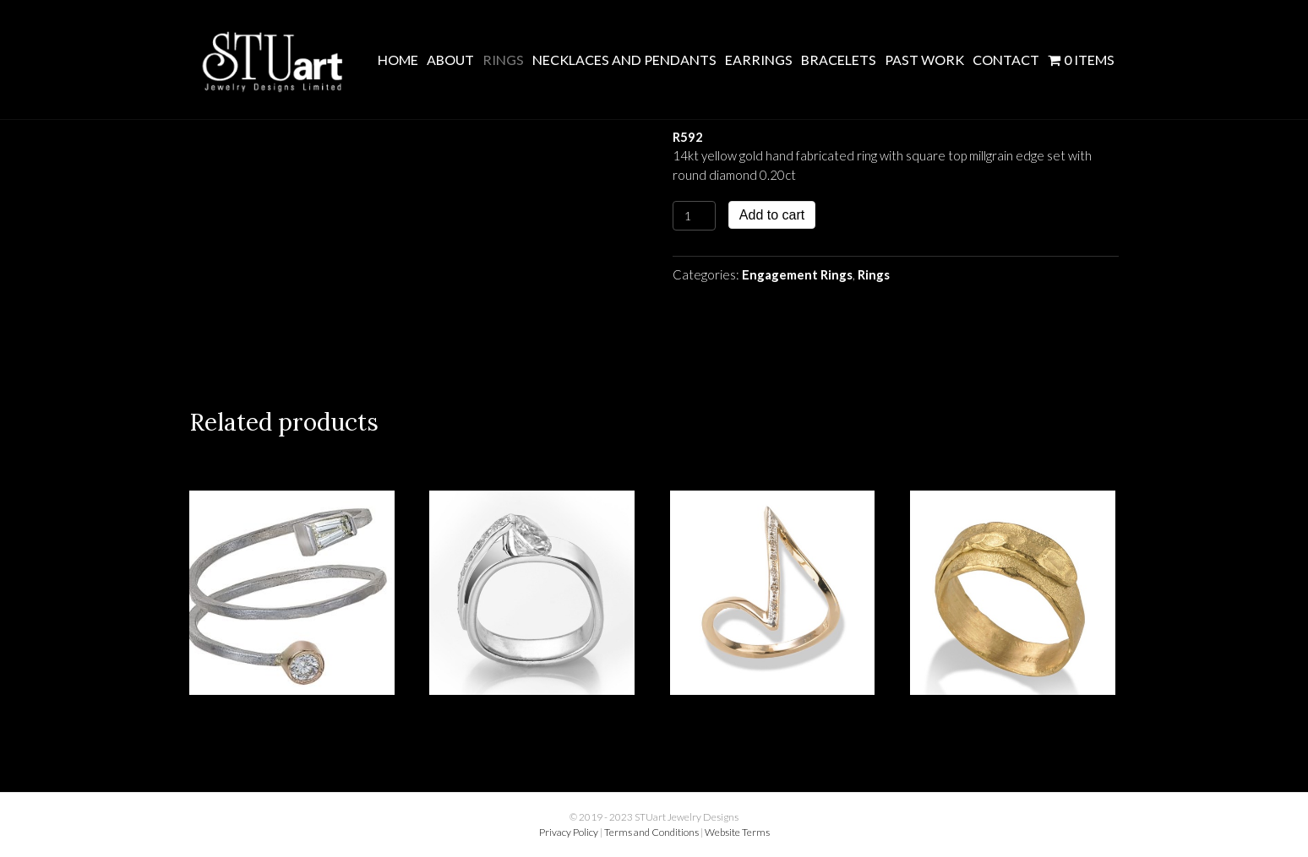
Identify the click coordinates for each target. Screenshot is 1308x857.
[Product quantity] (694, 216)
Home (398, 60)
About (450, 60)
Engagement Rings (797, 274)
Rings (503, 60)
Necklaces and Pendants (624, 60)
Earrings (759, 60)
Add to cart (771, 215)
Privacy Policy (568, 832)
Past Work (924, 60)
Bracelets (838, 60)
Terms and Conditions (651, 832)
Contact (1006, 60)
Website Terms (737, 832)
